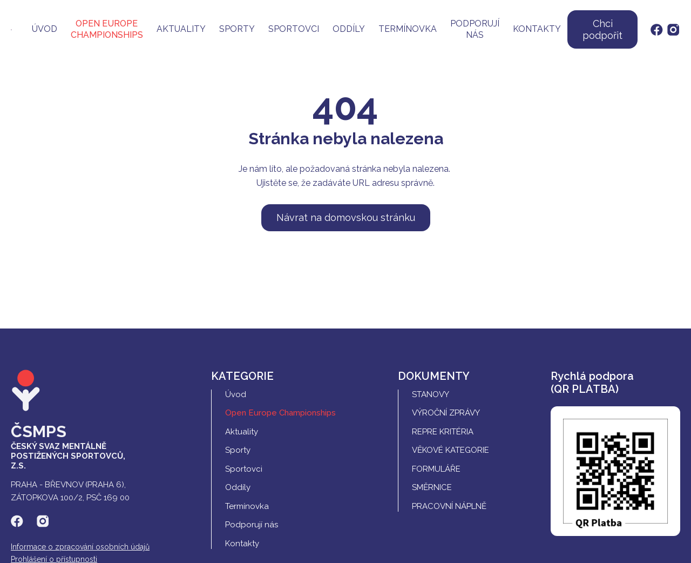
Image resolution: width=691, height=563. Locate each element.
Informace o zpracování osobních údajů (80, 546)
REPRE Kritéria (442, 432)
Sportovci (293, 29)
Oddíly (349, 29)
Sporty (237, 29)
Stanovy (430, 394)
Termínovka (407, 29)
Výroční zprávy (446, 413)
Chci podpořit (602, 29)
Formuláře (436, 469)
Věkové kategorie (450, 450)
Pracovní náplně (449, 506)
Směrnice (432, 487)
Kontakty (537, 29)
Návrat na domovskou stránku (345, 217)
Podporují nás (474, 29)
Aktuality (181, 29)
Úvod (44, 29)
